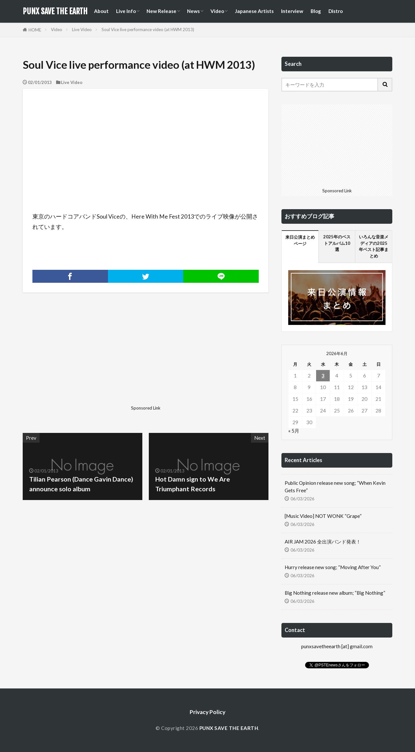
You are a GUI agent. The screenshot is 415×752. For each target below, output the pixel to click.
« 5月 (293, 431)
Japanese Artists (254, 11)
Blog (316, 11)
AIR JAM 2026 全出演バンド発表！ (323, 541)
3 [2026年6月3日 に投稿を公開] (323, 375)
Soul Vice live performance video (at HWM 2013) (147, 29)
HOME (35, 29)
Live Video (82, 29)
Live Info (126, 11)
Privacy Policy (207, 712)
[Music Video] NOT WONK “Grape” (323, 516)
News (193, 11)
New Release (161, 11)
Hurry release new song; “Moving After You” (333, 567)
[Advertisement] (83, 357)
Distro (335, 11)
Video (217, 11)
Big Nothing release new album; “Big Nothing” (335, 593)
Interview (292, 11)
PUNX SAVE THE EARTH (55, 11)
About (101, 11)
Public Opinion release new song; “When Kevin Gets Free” (335, 486)
